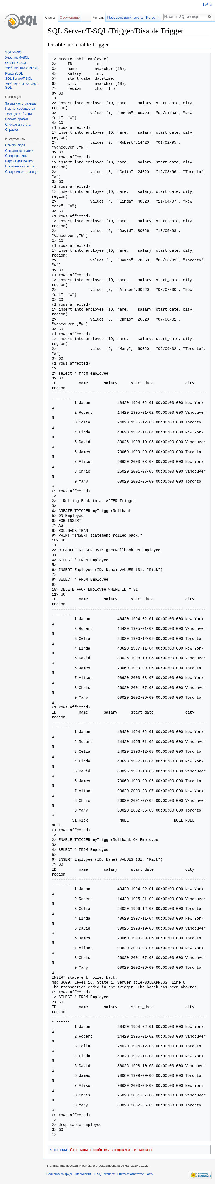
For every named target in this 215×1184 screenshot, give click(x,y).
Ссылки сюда (15, 145)
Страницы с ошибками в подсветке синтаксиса (111, 1150)
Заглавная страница (20, 103)
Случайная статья (18, 124)
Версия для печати (19, 161)
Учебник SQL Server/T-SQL (22, 86)
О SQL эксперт (104, 1174)
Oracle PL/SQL (16, 63)
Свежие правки (16, 119)
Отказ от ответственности (135, 1174)
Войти (207, 4)
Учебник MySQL (17, 57)
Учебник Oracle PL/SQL (22, 68)
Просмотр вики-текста (125, 17)
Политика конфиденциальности (68, 1174)
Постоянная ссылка (19, 166)
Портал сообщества (20, 108)
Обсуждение (70, 17)
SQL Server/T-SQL (18, 78)
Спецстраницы (16, 156)
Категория (58, 1150)
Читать (98, 17)
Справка (11, 130)
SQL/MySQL (14, 52)
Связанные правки (19, 151)
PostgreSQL (14, 73)
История (152, 17)
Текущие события (18, 114)
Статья (50, 17)
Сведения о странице (21, 172)
